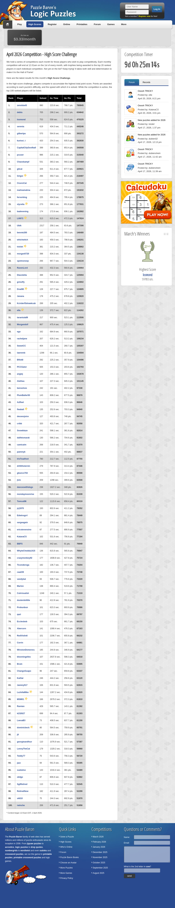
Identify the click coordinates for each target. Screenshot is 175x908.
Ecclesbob (22, 621)
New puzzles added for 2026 (151, 120)
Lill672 (22, 218)
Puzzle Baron (15, 837)
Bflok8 (20, 360)
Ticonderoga (23, 565)
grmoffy (21, 282)
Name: (127, 837)
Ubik (19, 225)
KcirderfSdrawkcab (26, 303)
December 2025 (100, 852)
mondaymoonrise (25, 494)
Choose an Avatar (68, 862)
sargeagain (22, 522)
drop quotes (37, 847)
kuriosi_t (21, 140)
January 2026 (99, 847)
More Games (66, 873)
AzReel (20, 402)
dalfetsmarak (23, 438)
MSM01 (22, 699)
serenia (20, 126)
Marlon (20, 586)
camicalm (21, 445)
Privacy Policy (66, 878)
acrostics (9, 847)
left (165, 234)
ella (20, 310)
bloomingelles (24, 657)
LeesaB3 (21, 720)
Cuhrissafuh (23, 593)
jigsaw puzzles (34, 843)
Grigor (22, 176)
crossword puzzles (14, 854)
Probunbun (22, 607)
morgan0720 (23, 254)
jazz (19, 763)
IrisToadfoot (23, 459)
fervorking (22, 197)
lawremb (21, 353)
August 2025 (98, 873)
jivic (19, 480)
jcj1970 (20, 508)
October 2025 (99, 862)
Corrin (20, 642)
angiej (20, 374)
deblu (19, 112)
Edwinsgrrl (22, 515)
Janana (20, 296)
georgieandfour (24, 742)
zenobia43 (22, 105)
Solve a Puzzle (67, 837)
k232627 (21, 713)
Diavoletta (22, 275)
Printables (82, 24)
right (167, 234)
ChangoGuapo (24, 671)
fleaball (22, 409)
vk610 (20, 798)
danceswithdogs (25, 487)
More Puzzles (66, 868)
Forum (97, 24)
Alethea (20, 381)
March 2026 (98, 837)
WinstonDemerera (26, 650)
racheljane (22, 338)
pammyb (21, 452)
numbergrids (11, 850)
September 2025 (100, 868)
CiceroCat (22, 183)
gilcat (19, 169)
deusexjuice (23, 416)
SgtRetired (22, 784)
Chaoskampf (23, 162)
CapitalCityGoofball (26, 147)
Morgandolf (22, 324)
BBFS (20, 544)
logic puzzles (21, 847)
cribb (19, 423)
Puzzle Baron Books (69, 857)
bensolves (22, 388)
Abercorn (21, 628)
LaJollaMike (24, 692)
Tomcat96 (21, 501)
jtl (18, 734)
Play (19, 24)
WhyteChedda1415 (26, 551)
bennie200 (22, 232)
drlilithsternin (23, 466)
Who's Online (66, 847)
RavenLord (22, 268)
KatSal (20, 678)
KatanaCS (22, 536)
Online (66, 24)
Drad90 (22, 289)
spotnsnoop (23, 261)
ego (19, 331)
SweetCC (21, 346)
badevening (22, 211)
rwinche (21, 805)
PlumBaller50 (23, 395)
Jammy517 (22, 685)
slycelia (22, 204)
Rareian (20, 706)
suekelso (21, 770)
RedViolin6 (22, 635)
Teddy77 (21, 756)
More (123, 24)
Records (146, 82)
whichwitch (22, 240)
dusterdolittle (23, 600)
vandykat (21, 579)
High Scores (34, 24)
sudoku (43, 850)
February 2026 (99, 842)
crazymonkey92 (24, 558)
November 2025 (100, 857)
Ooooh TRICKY (145, 91)
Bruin (19, 664)
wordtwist (25, 850)
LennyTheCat (23, 749)
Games (111, 24)
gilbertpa (21, 133)
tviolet (22, 247)
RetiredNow (22, 791)
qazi (19, 614)
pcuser (20, 155)
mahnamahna (23, 190)
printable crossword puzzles (27, 857)
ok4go (20, 777)
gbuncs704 (22, 473)
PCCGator (22, 367)
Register (52, 24)
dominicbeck (25, 727)
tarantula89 (22, 317)
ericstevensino (24, 529)
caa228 (20, 572)
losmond (21, 119)
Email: (127, 843)
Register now (144, 16)
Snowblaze (22, 430)
